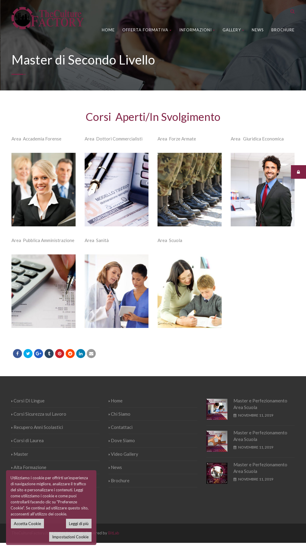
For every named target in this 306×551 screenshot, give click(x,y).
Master (19, 454)
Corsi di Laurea (27, 440)
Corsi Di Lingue (28, 400)
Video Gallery (123, 454)
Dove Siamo (122, 440)
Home (108, 29)
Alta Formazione (28, 467)
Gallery (233, 29)
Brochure (283, 29)
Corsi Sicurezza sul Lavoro (38, 414)
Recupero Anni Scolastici (37, 427)
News (258, 29)
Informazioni (197, 29)
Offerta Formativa (147, 29)
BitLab (113, 533)
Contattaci (121, 427)
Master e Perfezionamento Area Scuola (260, 404)
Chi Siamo (119, 414)
